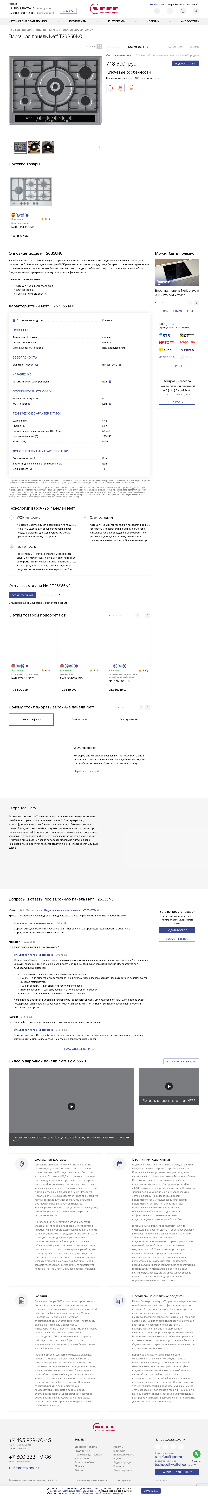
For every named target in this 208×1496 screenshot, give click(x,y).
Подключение (83, 1450)
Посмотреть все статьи (177, 311)
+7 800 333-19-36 (22, 13)
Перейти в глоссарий (86, 771)
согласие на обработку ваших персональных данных (72, 1491)
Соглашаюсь (151, 1491)
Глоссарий (119, 1450)
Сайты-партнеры (123, 1470)
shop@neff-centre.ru (170, 1457)
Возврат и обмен (84, 1462)
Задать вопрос (177, 930)
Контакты (118, 1466)
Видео (117, 1458)
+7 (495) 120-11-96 (177, 386)
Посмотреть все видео (181, 1061)
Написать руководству (177, 1472)
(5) (49, 219)
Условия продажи (122, 1480)
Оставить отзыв (22, 595)
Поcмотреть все (177, 939)
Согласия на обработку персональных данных (104, 1493)
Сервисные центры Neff (88, 1454)
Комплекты (77, 21)
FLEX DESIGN (116, 21)
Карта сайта (161, 1480)
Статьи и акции (155, 4)
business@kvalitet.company (175, 1464)
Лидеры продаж (122, 1462)
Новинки (153, 21)
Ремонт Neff (82, 1458)
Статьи (79, 1470)
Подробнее (177, 361)
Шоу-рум (68, 11)
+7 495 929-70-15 (22, 8)
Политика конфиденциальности (91, 1480)
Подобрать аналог (185, 63)
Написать (177, 397)
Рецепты (118, 1447)
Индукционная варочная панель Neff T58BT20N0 (71, 910)
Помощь (79, 1466)
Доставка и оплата (86, 1447)
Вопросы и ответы (124, 1454)
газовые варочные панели (89, 1035)
